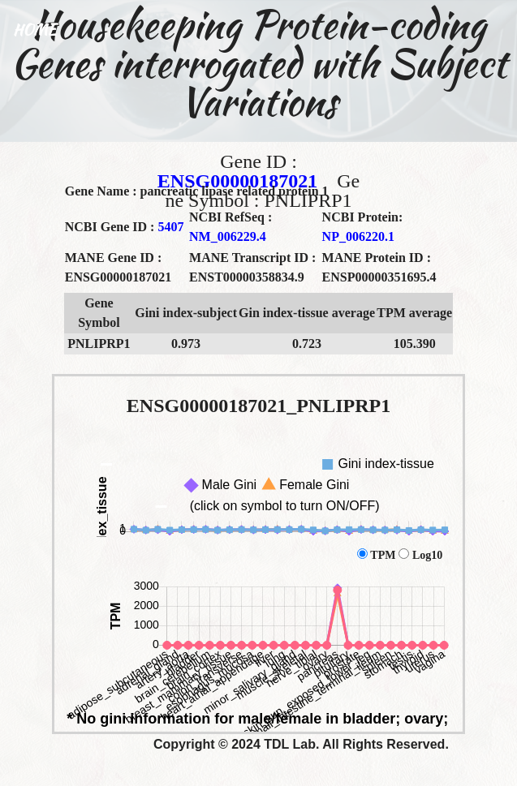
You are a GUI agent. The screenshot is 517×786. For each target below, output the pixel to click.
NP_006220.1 (358, 236)
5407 (170, 227)
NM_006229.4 (227, 236)
